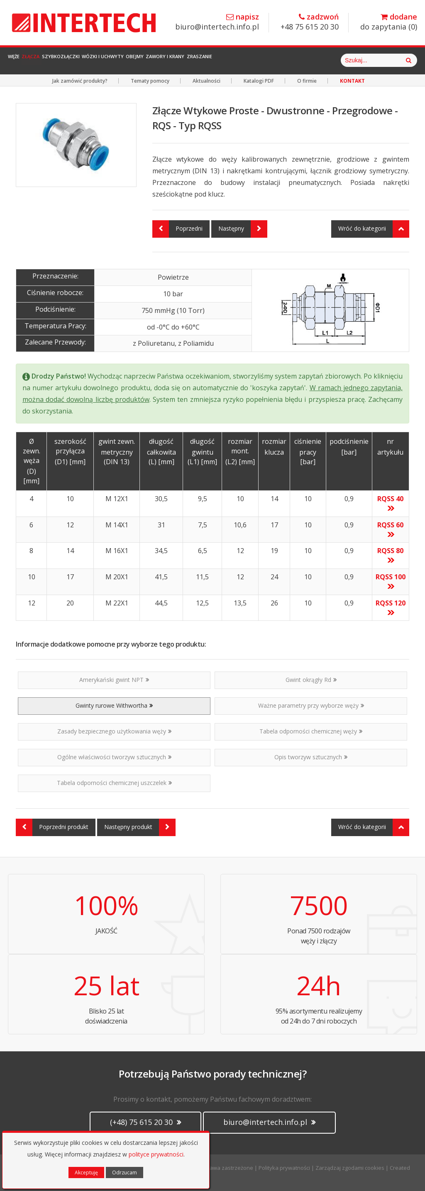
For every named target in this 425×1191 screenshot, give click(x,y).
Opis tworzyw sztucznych (310, 757)
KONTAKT (352, 80)
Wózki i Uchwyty (160, 60)
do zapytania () (388, 22)
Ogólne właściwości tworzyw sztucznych (114, 757)
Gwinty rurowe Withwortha (114, 705)
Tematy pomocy (150, 80)
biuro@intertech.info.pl (217, 22)
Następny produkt (140, 827)
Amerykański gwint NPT (114, 680)
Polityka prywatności (284, 1167)
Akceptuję (86, 1172)
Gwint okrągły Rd (311, 680)
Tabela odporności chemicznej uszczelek (114, 783)
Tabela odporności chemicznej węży (310, 731)
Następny (242, 229)
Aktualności (206, 80)
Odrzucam (124, 1172)
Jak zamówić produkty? (79, 80)
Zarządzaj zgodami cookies (349, 1167)
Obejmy (209, 60)
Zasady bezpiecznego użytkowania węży (114, 731)
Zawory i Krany (255, 60)
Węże (22, 60)
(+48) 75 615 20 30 (145, 1122)
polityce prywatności (156, 1154)
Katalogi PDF (259, 80)
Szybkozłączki (100, 60)
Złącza (53, 60)
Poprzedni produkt (52, 827)
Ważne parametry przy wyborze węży (311, 705)
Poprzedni (177, 229)
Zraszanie (308, 60)
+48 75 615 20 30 (310, 22)
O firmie (307, 80)
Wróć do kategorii (373, 229)
